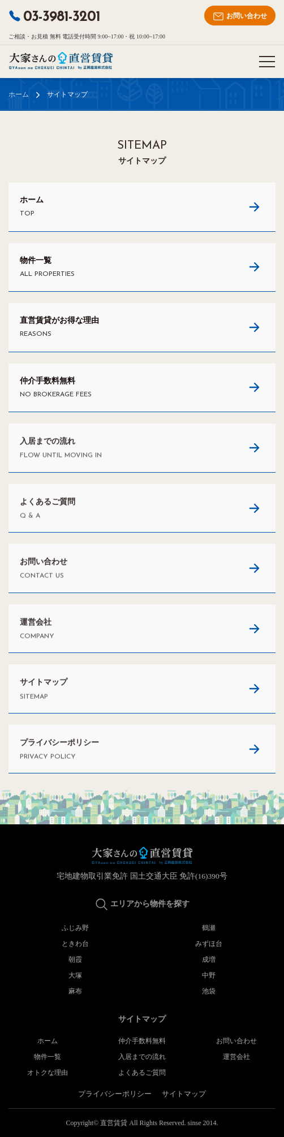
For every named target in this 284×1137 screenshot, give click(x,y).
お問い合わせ (240, 16)
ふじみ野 (75, 928)
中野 (209, 975)
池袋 (209, 991)
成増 (209, 959)
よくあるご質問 (142, 1073)
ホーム (18, 94)
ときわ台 (75, 944)
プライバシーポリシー (115, 1094)
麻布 (75, 991)
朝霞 (75, 959)
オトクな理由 (47, 1073)
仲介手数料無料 (142, 1041)
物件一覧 (47, 1057)
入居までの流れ (142, 1057)
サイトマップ (184, 1094)
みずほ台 (208, 944)
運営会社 (236, 1057)
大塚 (75, 975)
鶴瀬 (209, 928)
